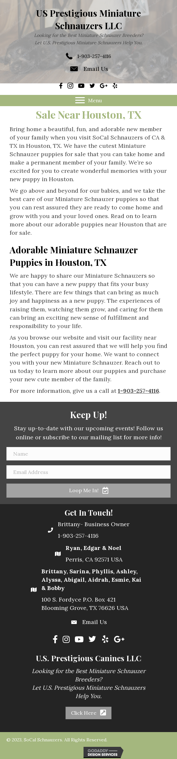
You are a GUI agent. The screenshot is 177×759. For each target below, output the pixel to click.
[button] (88, 490)
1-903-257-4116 (94, 56)
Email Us (96, 68)
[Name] (88, 453)
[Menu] (88, 100)
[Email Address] (88, 472)
